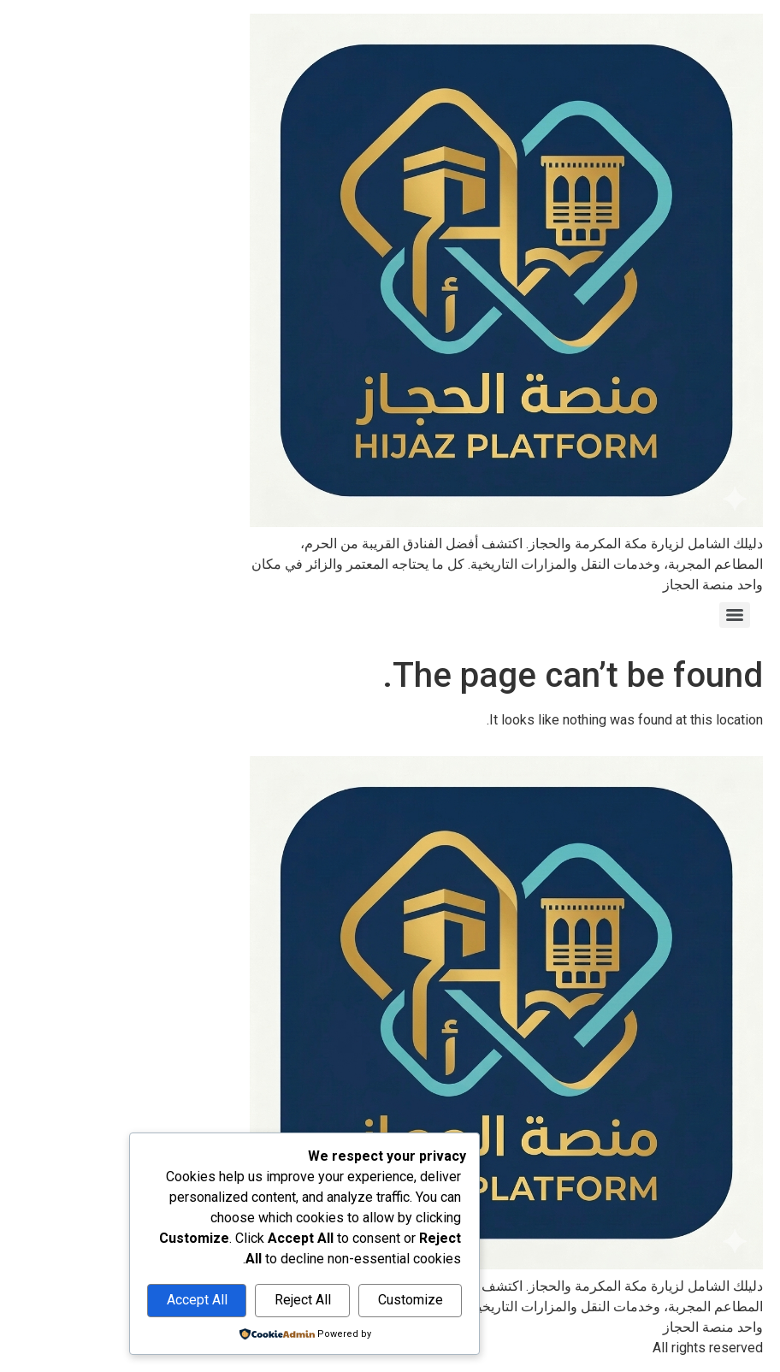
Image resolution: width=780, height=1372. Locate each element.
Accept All (80, 1300)
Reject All (186, 1300)
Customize (294, 1300)
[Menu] (618, 615)
